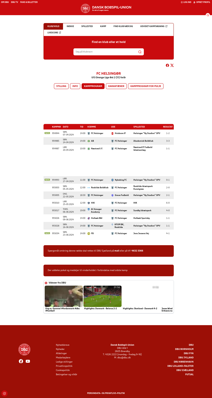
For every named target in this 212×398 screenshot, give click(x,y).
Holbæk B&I (96, 218)
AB (92, 141)
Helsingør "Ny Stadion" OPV (146, 133)
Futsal (189, 374)
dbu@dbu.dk (124, 358)
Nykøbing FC (121, 180)
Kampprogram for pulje (145, 86)
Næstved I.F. (97, 149)
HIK (93, 203)
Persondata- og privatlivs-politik (106, 393)
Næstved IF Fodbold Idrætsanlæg (142, 148)
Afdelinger (61, 353)
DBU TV (14, 2)
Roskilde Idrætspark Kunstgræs (143, 187)
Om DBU (5, 2)
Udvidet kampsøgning (153, 26)
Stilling (61, 86)
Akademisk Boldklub (143, 141)
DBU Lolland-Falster (180, 366)
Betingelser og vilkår (66, 374)
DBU (191, 345)
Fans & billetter (29, 2)
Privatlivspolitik (64, 366)
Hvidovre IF (120, 133)
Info (75, 86)
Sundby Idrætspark (142, 210)
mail (116, 251)
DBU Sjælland (185, 370)
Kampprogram (93, 86)
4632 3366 (137, 251)
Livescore (54, 33)
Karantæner (116, 86)
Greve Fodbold (122, 195)
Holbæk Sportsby (141, 218)
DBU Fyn (189, 353)
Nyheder (60, 349)
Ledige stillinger (64, 362)
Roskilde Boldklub (99, 188)
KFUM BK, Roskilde (119, 226)
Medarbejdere (63, 358)
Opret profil (201, 2)
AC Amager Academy (96, 210)
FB (92, 233)
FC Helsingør (97, 133)
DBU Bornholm (184, 349)
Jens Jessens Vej (141, 233)
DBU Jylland (186, 358)
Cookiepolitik (63, 370)
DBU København (184, 362)
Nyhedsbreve (62, 345)
